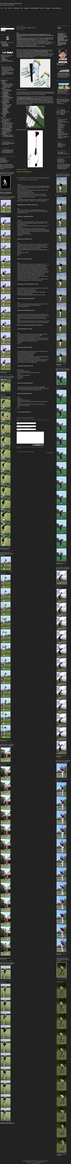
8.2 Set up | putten (5, 119)
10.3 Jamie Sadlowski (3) (7, 131)
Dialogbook (27, 8)
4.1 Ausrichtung (5, 93)
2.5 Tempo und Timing (6, 87)
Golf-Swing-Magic (61, 127)
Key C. (58, 114)
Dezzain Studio (34, 1162)
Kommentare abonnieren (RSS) (24, 179)
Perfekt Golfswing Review (62, 134)
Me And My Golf (61, 132)
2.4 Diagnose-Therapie (6, 86)
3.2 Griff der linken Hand (6, 90)
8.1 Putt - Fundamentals (6, 118)
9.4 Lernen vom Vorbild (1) (7, 125)
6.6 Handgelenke (5, 108)
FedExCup (60, 143)
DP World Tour (60, 120)
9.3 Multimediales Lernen (7, 124)
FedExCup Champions (62, 144)
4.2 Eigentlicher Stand (6, 94)
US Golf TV (60, 138)
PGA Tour (59, 135)
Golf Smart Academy (61, 124)
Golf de (59, 123)
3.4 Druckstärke (5, 91)
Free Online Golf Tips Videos (63, 122)
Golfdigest (59, 130)
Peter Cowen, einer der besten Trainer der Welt (63, 112)
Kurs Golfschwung (6, 141)
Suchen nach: (3, 27)
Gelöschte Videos (61, 103)
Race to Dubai (60, 152)
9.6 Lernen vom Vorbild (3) (7, 126)
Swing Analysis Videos (62, 137)
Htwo (43, 1162)
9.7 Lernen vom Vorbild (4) (7, 127)
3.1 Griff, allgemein (5, 89)
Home (2, 8)
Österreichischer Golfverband (63, 133)
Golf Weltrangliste (61, 125)
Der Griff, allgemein (49, 452)
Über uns (10, 8)
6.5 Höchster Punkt (5, 107)
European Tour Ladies (62, 121)
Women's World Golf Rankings (63, 153)
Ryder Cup (60, 145)
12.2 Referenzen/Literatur (7, 135)
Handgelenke (62, 109)
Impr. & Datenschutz (56, 8)
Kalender (59, 27)
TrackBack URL (35, 179)
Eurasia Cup (60, 146)
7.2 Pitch (4, 115)
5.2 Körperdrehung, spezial (7, 98)
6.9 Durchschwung (5, 112)
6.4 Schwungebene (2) (6, 106)
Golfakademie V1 (61, 129)
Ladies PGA (60, 131)
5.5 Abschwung (5, 100)
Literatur (42, 8)
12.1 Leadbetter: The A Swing (7, 134)
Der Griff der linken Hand (26, 28)
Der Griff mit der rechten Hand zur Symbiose (26, 451)
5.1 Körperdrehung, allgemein (7, 97)
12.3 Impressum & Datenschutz (8, 136)
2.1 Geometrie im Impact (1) (7, 83)
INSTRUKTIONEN (35, 8)
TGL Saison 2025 (5, 46)
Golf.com (59, 128)
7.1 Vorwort (4, 114)
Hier (31, 171)
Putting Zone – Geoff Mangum (63, 136)
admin (18, 29)
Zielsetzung (16, 8)
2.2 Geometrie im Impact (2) (7, 84)
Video (21, 8)
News (6, 8)
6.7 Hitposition (5, 109)
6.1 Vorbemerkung (5, 102)
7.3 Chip (3, 116)
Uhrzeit (59, 28)
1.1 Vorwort (4, 82)
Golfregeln (47, 8)
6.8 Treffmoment (5, 110)
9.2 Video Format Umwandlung (8, 123)
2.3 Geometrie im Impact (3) (7, 85)
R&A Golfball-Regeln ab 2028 (8, 149)
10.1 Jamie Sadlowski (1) (7, 129)
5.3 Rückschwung (5, 99)
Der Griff (22, 29)
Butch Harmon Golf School (63, 119)
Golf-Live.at (60, 126)
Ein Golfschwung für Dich (11, 4)
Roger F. (58, 111)
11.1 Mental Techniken (6, 133)
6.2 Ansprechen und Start (7, 104)
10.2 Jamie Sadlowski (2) (7, 130)
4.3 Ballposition (5, 95)
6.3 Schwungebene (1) (6, 105)
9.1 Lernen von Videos (6, 122)
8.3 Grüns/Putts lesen (6, 120)
